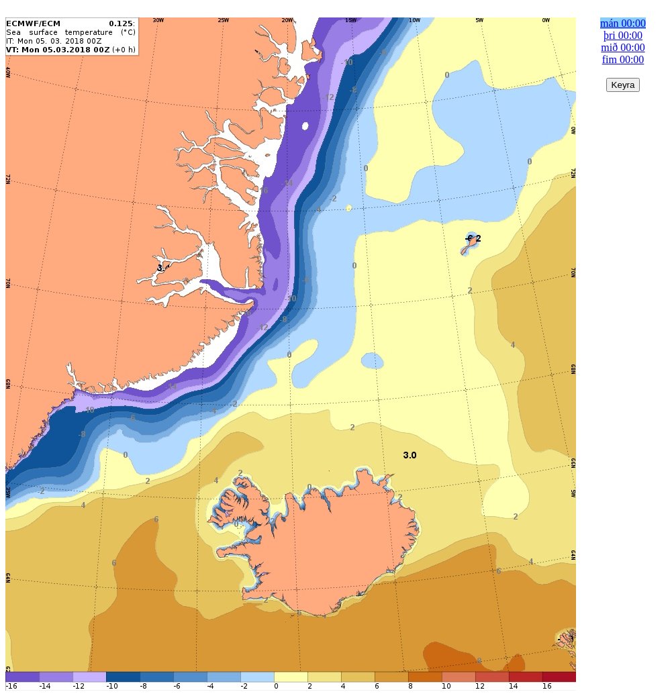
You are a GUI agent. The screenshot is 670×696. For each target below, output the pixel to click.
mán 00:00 (623, 23)
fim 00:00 (623, 59)
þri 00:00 (623, 35)
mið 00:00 (622, 47)
